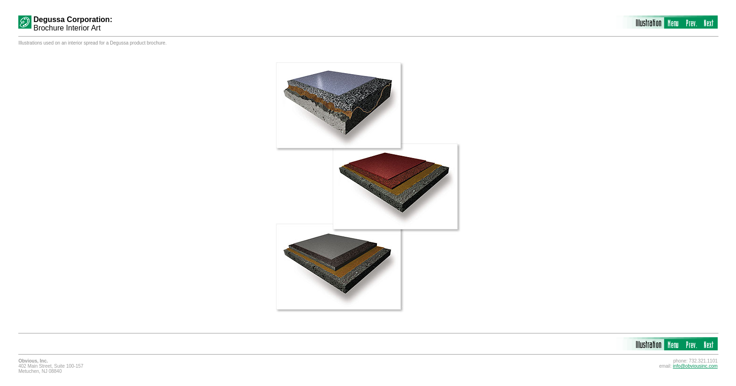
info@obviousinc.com (695, 366)
